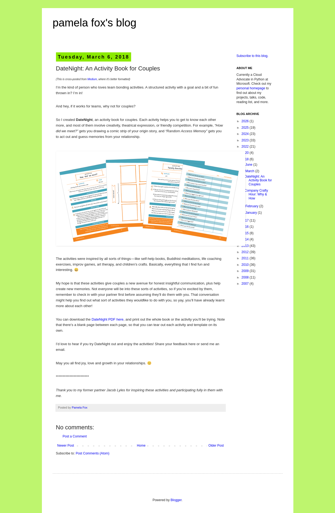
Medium (92, 79)
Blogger (176, 500)
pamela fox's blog (95, 23)
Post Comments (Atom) (93, 453)
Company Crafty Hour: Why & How (256, 194)
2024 (245, 134)
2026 (245, 121)
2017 (245, 220)
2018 (245, 159)
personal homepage (251, 88)
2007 (245, 284)
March (250, 171)
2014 (245, 239)
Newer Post (65, 445)
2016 (245, 227)
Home (141, 445)
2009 (245, 271)
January (251, 213)
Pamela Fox (80, 407)
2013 (245, 246)
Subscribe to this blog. (252, 56)
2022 (245, 146)
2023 (245, 140)
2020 (245, 153)
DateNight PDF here (108, 319)
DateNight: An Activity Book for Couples (258, 180)
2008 (245, 277)
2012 (245, 252)
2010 (245, 265)
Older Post (216, 445)
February (252, 206)
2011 (245, 258)
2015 (245, 233)
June (249, 165)
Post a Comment (75, 436)
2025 (245, 128)
